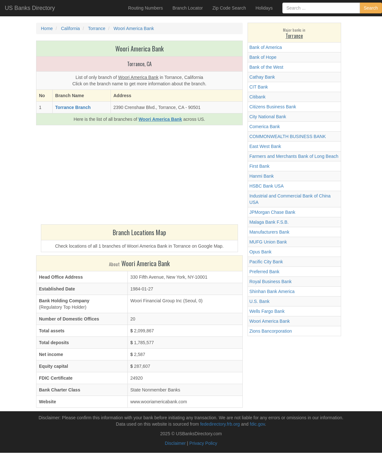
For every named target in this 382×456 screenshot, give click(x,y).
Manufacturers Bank (269, 232)
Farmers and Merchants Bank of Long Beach (294, 156)
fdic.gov (257, 424)
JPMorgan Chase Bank (272, 212)
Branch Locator (187, 8)
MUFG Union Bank (268, 241)
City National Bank (267, 116)
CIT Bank (258, 86)
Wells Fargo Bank (267, 311)
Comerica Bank (264, 126)
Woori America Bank (269, 321)
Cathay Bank (262, 77)
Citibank (257, 96)
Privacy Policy (203, 443)
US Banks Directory (30, 8)
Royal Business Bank (270, 281)
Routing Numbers (145, 8)
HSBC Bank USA (266, 186)
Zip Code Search (229, 8)
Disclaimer (175, 443)
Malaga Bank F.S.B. (269, 222)
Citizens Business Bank (272, 106)
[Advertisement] (139, 176)
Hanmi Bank (261, 176)
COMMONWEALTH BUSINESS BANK (287, 136)
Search (371, 8)
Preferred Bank (264, 271)
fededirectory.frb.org (220, 424)
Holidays (264, 8)
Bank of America (265, 47)
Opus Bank (260, 251)
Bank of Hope (263, 57)
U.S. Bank (259, 301)
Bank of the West (266, 67)
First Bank (259, 166)
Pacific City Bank (266, 261)
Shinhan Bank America (272, 291)
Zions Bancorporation (270, 331)
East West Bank (265, 146)
